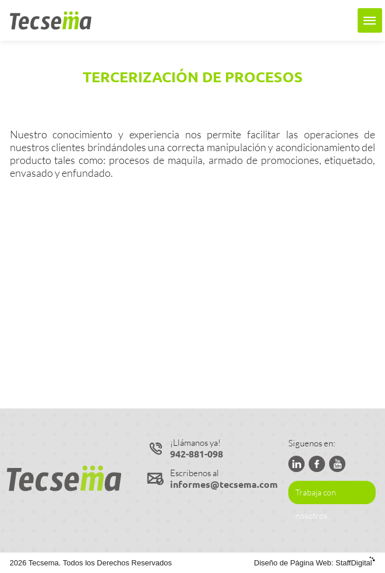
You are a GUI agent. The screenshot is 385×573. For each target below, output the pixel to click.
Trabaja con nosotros (315, 495)
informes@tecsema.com (224, 484)
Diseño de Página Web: (314, 562)
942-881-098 (196, 454)
